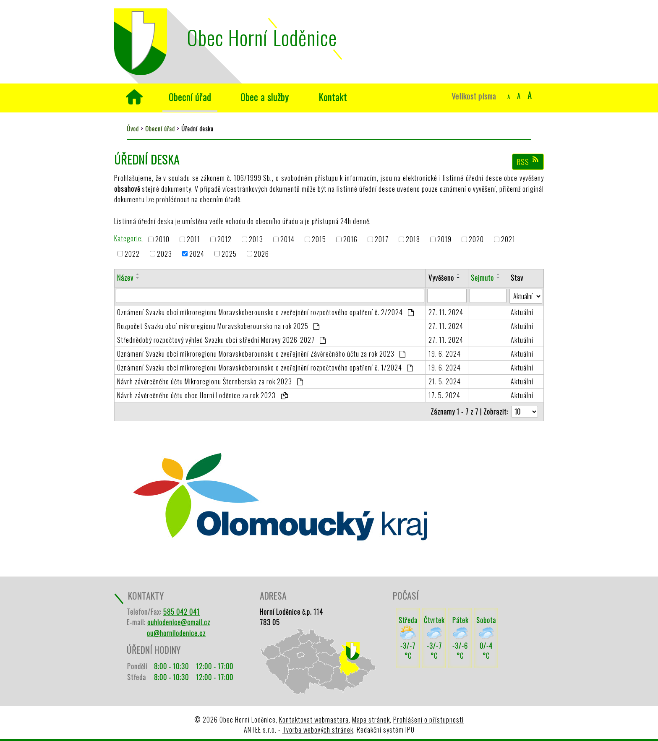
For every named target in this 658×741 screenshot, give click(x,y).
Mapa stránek (371, 720)
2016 (350, 240)
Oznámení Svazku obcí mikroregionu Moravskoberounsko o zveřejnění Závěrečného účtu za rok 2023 (261, 354)
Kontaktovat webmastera (314, 720)
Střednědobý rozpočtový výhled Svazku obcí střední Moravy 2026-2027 (221, 340)
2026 (261, 254)
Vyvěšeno (441, 278)
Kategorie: (128, 238)
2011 (193, 240)
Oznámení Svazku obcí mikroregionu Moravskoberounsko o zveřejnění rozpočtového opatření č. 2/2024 (265, 312)
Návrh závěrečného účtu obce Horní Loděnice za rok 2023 (202, 395)
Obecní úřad (190, 97)
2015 (319, 240)
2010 (162, 240)
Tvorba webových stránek (317, 730)
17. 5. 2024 (444, 395)
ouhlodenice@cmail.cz (178, 622)
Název (125, 278)
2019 (444, 240)
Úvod (134, 96)
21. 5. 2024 (444, 381)
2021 (508, 240)
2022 (132, 254)
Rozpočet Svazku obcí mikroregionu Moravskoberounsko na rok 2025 (218, 326)
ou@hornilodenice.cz (176, 633)
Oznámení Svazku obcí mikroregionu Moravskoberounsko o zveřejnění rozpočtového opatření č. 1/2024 (265, 368)
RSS (528, 161)
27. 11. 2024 (445, 312)
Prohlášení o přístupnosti (428, 720)
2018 (413, 240)
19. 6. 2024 (444, 354)
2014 (287, 240)
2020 (476, 240)
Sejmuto (482, 278)
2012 (224, 240)
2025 (229, 254)
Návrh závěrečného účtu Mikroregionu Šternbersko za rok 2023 (210, 381)
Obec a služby (264, 97)
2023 (164, 254)
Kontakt (333, 97)
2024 (196, 254)
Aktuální (522, 312)
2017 (382, 240)
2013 (256, 240)
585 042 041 (181, 612)
